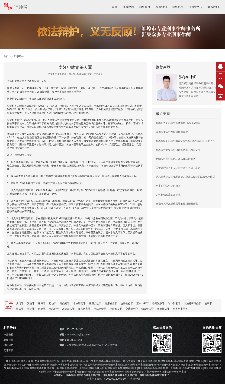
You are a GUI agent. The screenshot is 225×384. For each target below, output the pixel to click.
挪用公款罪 (95, 303)
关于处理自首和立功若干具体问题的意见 (178, 167)
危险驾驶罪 (116, 308)
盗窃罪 (208, 303)
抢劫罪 (52, 303)
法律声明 (135, 378)
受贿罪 (30, 303)
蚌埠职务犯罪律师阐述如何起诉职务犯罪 (178, 122)
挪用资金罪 (111, 303)
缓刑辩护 (8, 345)
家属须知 (161, 6)
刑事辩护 (19, 56)
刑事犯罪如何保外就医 (168, 185)
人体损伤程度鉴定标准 (168, 194)
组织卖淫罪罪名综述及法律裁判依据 (175, 158)
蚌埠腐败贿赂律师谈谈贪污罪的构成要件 (178, 149)
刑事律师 (128, 6)
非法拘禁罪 (100, 308)
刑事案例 (144, 6)
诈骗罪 (20, 308)
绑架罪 (41, 308)
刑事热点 (177, 6)
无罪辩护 (8, 350)
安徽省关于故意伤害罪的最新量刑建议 (177, 203)
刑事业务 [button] (195, 6)
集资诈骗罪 (163, 308)
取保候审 (8, 339)
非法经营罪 (79, 303)
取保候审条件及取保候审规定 (172, 131)
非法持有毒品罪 (192, 303)
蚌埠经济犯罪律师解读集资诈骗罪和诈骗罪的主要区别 (185, 140)
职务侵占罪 (147, 308)
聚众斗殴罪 (142, 303)
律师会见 (8, 334)
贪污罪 (20, 303)
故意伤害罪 (84, 308)
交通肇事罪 (132, 308)
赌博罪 (41, 303)
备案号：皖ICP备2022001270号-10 (106, 378)
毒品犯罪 (65, 303)
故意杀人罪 (68, 308)
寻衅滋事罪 (158, 303)
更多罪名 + (181, 308)
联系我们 (213, 6)
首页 (114, 6)
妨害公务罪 (127, 303)
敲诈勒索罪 (174, 303)
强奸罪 (30, 308)
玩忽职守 (54, 308)
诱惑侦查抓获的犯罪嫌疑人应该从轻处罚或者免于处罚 (185, 176)
